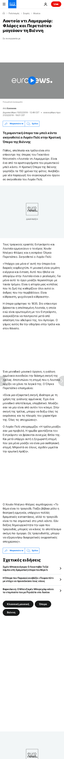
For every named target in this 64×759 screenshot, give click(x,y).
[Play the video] (32, 80)
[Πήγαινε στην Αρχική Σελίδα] (12, 4)
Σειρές (26, 13)
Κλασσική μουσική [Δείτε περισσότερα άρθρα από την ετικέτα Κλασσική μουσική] (18, 603)
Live (56, 4)
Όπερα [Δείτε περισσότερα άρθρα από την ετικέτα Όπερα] (43, 603)
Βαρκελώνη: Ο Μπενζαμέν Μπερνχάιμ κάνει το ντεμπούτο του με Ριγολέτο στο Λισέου (28, 591)
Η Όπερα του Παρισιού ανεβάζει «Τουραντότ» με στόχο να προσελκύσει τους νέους (28, 579)
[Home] (4, 13)
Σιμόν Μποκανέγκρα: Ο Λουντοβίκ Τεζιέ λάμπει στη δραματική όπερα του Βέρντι (25, 568)
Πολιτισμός (14, 13)
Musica (36, 13)
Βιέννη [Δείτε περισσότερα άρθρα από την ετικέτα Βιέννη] (11, 612)
